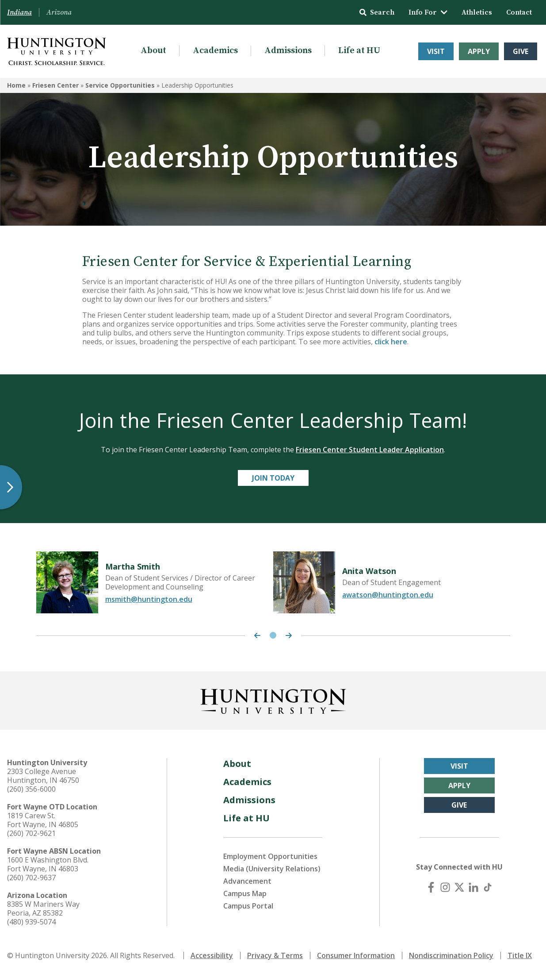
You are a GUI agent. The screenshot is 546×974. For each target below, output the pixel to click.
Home (16, 85)
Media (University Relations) (272, 869)
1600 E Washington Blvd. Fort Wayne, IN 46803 (47, 864)
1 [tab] (273, 635)
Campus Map (245, 893)
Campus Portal (248, 906)
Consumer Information (356, 955)
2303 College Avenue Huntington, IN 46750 (43, 775)
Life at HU (359, 50)
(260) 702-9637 (31, 877)
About (153, 50)
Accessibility (212, 955)
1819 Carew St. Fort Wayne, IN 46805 (42, 820)
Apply (479, 51)
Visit (436, 51)
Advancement (247, 881)
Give (520, 51)
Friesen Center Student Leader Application (370, 449)
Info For (428, 12)
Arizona (59, 12)
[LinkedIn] (473, 887)
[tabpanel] (154, 582)
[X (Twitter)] (459, 887)
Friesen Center (55, 85)
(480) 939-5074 (31, 922)
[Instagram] (445, 887)
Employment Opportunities (270, 856)
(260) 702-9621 (31, 833)
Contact (519, 12)
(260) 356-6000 (31, 789)
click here (390, 341)
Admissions (288, 50)
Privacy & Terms (275, 955)
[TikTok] (487, 887)
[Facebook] (431, 887)
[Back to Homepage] (273, 699)
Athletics (477, 12)
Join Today (273, 478)
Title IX (520, 955)
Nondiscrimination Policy (451, 955)
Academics (215, 50)
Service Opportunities (120, 85)
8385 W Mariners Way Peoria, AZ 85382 (43, 908)
